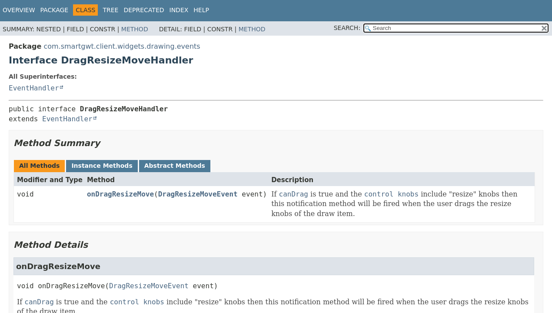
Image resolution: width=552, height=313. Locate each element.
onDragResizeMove (120, 194)
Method (134, 29)
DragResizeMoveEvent (198, 194)
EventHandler (34, 88)
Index (179, 10)
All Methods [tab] (39, 165)
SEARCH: (347, 27)
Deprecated (143, 10)
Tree (110, 10)
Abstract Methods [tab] (174, 165)
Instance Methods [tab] (101, 165)
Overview (19, 10)
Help (201, 10)
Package (54, 10)
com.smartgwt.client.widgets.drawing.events (121, 46)
